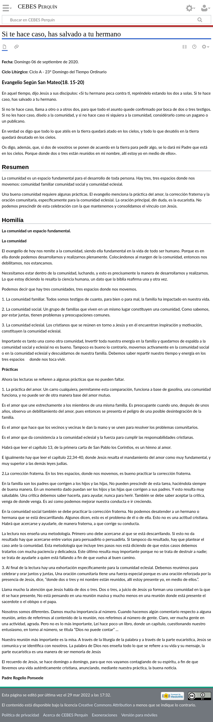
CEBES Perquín (37, 6)
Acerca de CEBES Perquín (65, 715)
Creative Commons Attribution (105, 704)
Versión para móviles (139, 715)
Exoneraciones (104, 715)
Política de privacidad (20, 715)
